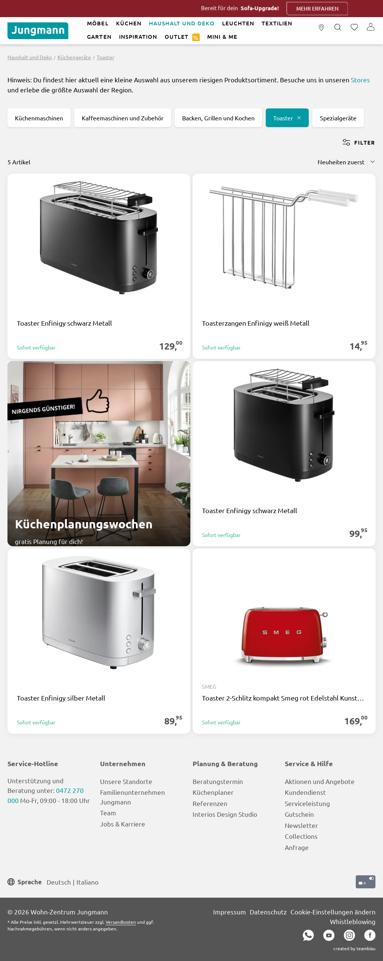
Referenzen (210, 803)
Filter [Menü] (359, 142)
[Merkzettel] (354, 27)
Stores (360, 79)
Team (108, 812)
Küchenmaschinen (39, 117)
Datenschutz (268, 912)
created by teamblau (354, 948)
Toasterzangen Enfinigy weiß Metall (255, 323)
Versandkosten (121, 922)
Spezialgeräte (338, 117)
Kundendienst (305, 792)
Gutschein (299, 814)
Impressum (229, 912)
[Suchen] (338, 27)
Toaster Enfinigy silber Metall (61, 698)
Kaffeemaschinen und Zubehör (123, 117)
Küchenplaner (213, 792)
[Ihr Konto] (370, 27)
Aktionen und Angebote (320, 781)
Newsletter (301, 825)
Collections (301, 836)
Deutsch (59, 881)
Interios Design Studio (225, 814)
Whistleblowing (353, 921)
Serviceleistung (307, 803)
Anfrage (297, 847)
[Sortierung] (347, 161)
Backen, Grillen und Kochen (218, 117)
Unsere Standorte (126, 781)
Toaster (287, 117)
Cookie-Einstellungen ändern (333, 912)
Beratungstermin (218, 781)
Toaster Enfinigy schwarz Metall (64, 323)
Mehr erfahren (328, 8)
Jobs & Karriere (122, 824)
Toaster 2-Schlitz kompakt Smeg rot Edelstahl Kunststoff (284, 698)
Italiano (88, 881)
